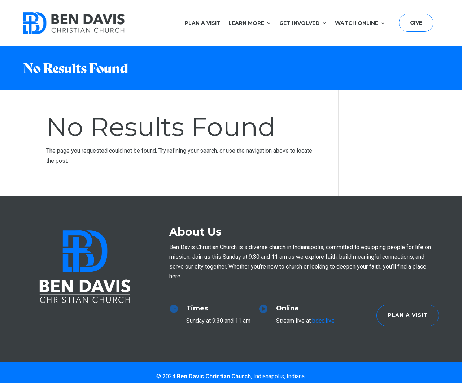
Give (416, 22)
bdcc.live (323, 320)
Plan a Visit (203, 23)
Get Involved (299, 23)
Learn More (246, 23)
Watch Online (356, 23)
